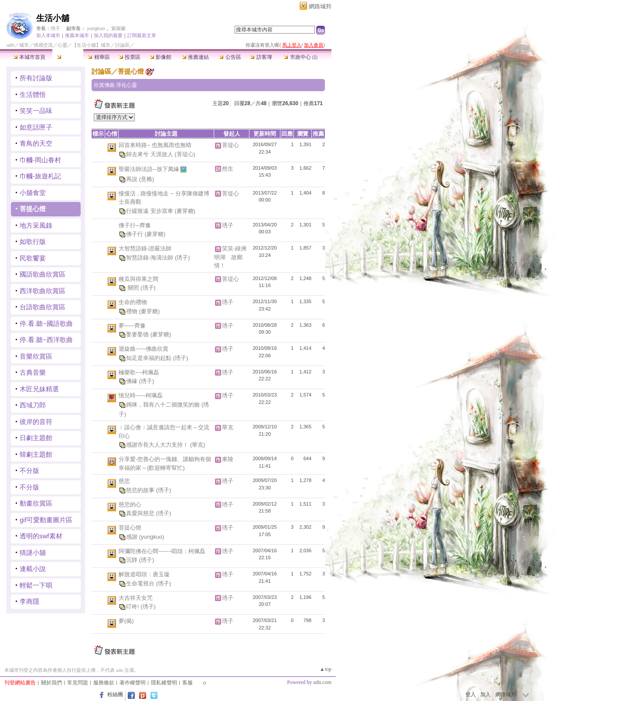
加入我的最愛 (108, 35)
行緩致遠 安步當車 (150, 210)
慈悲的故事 (141, 490)
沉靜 (132, 560)
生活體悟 (33, 94)
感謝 (132, 536)
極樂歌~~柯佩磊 (139, 372)
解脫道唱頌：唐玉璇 (144, 574)
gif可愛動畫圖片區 (46, 519)
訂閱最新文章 (141, 35)
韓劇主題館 (36, 454)
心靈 (62, 45)
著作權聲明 (132, 683)
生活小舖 (52, 18)
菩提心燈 (33, 208)
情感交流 (43, 45)
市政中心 (300, 57)
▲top (325, 669)
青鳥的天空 (36, 143)
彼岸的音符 (36, 421)
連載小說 (33, 568)
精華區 (98, 57)
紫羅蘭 (118, 28)
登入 (470, 694)
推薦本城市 (77, 35)
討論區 (67, 57)
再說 (132, 178)
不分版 (29, 470)
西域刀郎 (33, 405)
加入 (485, 694)
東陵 (227, 459)
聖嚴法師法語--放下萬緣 (150, 168)
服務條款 (103, 683)
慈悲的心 (130, 504)
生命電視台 (141, 583)
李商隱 (29, 601)
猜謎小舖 (33, 552)
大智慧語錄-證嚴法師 (145, 248)
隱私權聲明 (164, 683)
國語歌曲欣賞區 (42, 274)
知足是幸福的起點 (149, 358)
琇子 (55, 28)
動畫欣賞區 (36, 503)
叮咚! (133, 606)
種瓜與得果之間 (138, 279)
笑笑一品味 (36, 110)
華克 (227, 427)
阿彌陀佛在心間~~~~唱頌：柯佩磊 (162, 551)
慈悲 (124, 481)
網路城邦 (320, 6)
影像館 (160, 57)
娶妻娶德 (138, 334)
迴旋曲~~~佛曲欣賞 (143, 348)
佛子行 (135, 234)
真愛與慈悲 (141, 513)
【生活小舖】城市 (91, 45)
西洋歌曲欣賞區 (42, 290)
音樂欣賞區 (36, 356)
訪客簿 (261, 57)
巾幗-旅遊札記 (40, 176)
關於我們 (51, 683)
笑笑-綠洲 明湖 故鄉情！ (233, 257)
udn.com (322, 682)
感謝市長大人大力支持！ (158, 444)
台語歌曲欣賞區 (42, 307)
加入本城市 (48, 35)
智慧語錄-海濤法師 (150, 257)
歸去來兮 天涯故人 (150, 153)
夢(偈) (126, 621)
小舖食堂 (33, 192)
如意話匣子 (36, 127)
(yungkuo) (151, 536)
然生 (227, 168)
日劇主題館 (36, 437)
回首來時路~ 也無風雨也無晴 (155, 145)
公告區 (230, 57)
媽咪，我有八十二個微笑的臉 (163, 404)
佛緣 (132, 381)
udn (10, 45)
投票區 (129, 57)
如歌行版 (33, 241)
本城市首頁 (29, 57)
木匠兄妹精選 (39, 389)
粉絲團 (115, 694)
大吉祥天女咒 (136, 598)
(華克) (197, 444)
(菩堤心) (184, 153)
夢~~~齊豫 (132, 325)
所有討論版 (36, 78)
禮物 (132, 311)
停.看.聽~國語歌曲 (46, 323)
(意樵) (146, 178)
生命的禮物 (133, 302)
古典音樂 (33, 372)
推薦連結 (195, 57)
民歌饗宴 (33, 258)
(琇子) (182, 257)
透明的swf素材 (41, 536)
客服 (187, 683)
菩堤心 (230, 145)
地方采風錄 (36, 225)
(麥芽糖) (184, 210)
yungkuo (96, 28)
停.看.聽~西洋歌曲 (46, 339)
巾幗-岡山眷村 (40, 160)
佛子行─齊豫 (135, 225)
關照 (133, 287)
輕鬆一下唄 (36, 585)
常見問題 (77, 683)
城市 (24, 45)
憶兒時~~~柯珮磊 (141, 395)
